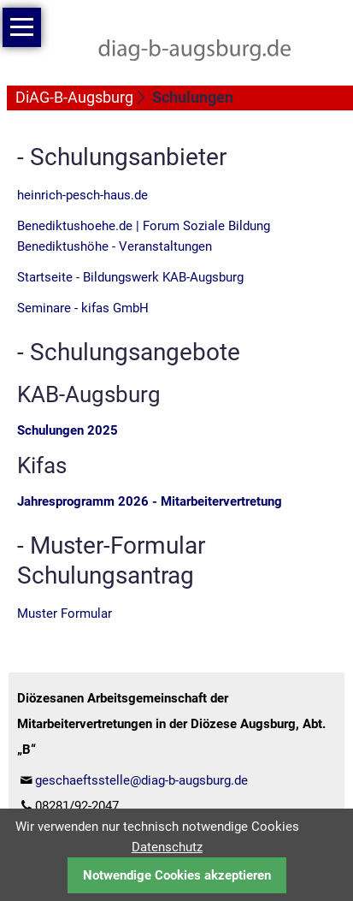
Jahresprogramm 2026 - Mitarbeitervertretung (149, 501)
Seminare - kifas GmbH (83, 308)
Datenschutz (167, 847)
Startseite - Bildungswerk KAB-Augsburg (130, 277)
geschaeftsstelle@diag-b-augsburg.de (141, 780)
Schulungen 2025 (67, 430)
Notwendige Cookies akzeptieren (177, 875)
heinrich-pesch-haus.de (82, 195)
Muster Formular (64, 613)
